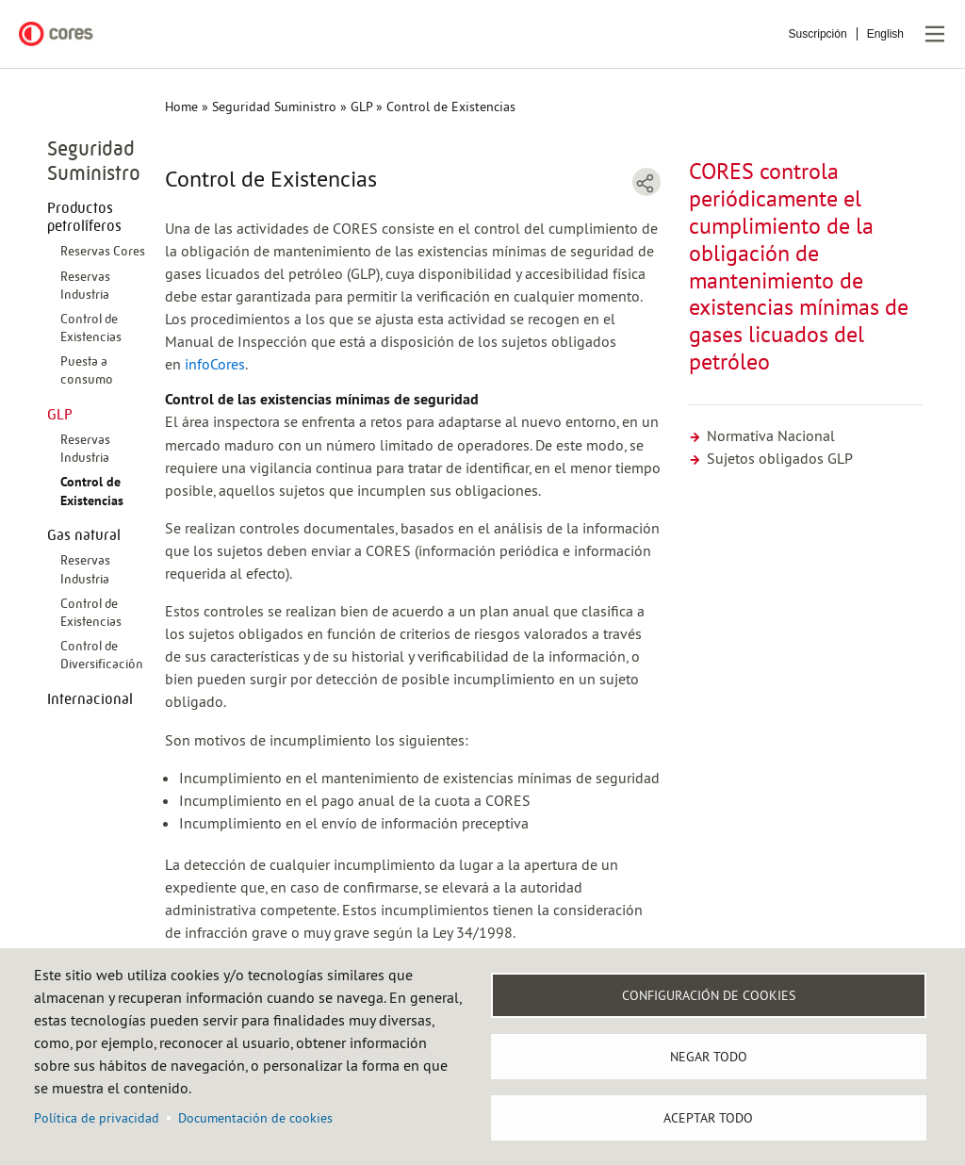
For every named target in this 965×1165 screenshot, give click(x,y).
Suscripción (818, 34)
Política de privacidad (96, 1117)
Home (181, 106)
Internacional (90, 699)
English (885, 34)
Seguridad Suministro (274, 106)
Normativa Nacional (762, 435)
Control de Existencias (91, 490)
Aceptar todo (708, 1117)
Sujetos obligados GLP (771, 458)
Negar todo (708, 1056)
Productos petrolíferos (84, 217)
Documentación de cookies (255, 1117)
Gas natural (84, 535)
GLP (361, 106)
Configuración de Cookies (708, 995)
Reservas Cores (102, 250)
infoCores (215, 363)
